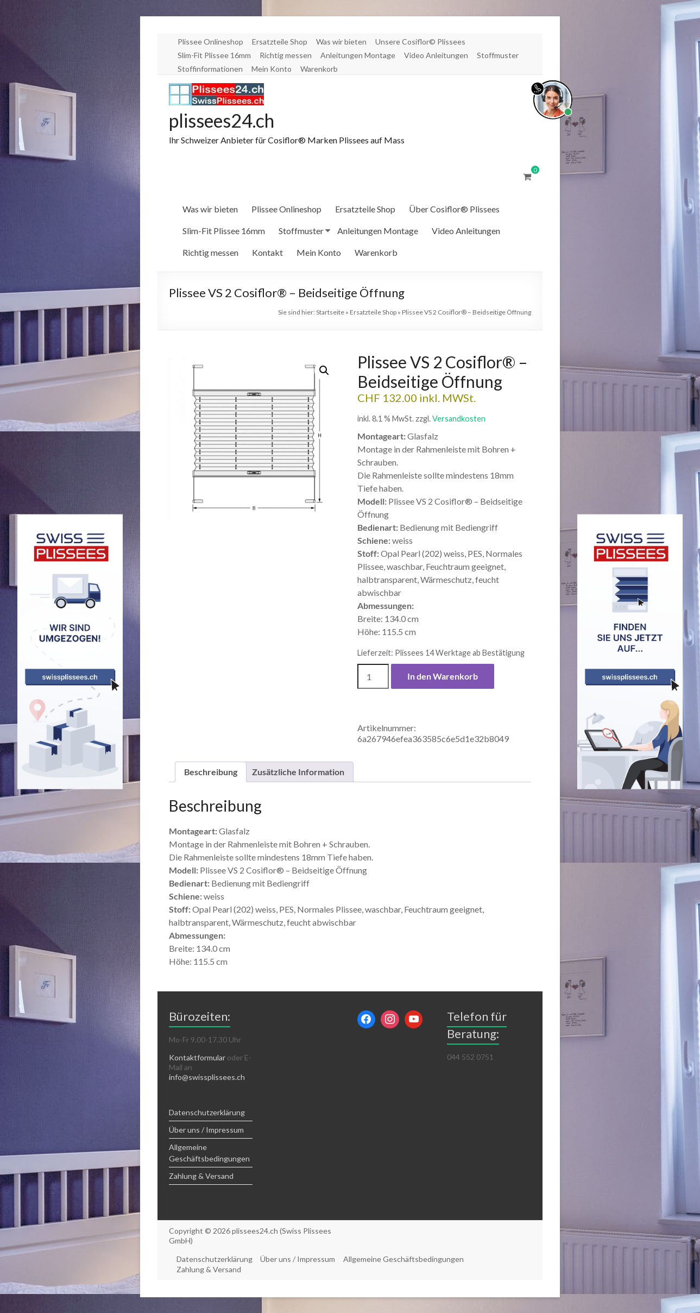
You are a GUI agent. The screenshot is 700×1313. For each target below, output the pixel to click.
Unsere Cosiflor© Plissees (420, 41)
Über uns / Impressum (206, 1130)
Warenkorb (319, 68)
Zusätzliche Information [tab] (298, 772)
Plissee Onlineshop (210, 41)
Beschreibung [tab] (210, 772)
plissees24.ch (226, 121)
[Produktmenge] (373, 676)
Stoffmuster (498, 55)
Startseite (330, 313)
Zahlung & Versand (201, 1176)
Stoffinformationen (210, 68)
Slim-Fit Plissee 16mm (214, 55)
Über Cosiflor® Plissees (454, 209)
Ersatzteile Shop (279, 41)
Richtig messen (286, 55)
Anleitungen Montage (357, 55)
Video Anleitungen (436, 55)
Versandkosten (458, 419)
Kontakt (267, 253)
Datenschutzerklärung (207, 1112)
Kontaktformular (197, 1058)
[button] (324, 371)
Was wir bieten (341, 41)
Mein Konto (271, 68)
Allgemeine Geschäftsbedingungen (406, 1259)
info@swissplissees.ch (207, 1077)
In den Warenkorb (442, 676)
